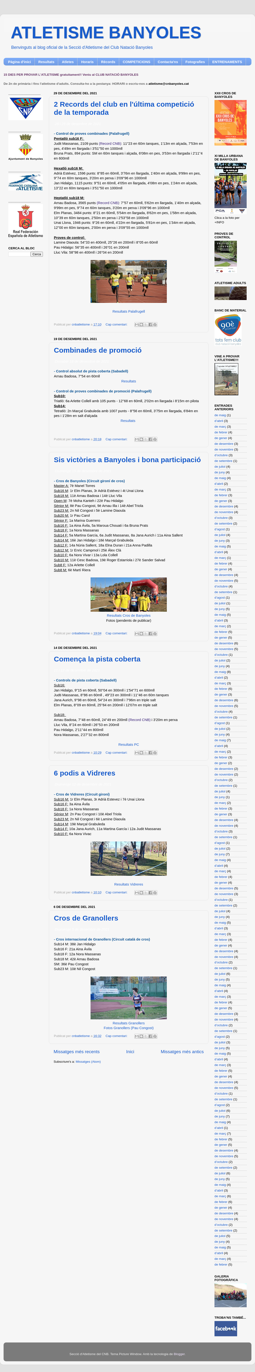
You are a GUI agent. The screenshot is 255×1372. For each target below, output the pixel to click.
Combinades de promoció (98, 350)
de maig (220, 415)
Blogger (179, 1354)
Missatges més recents (77, 1051)
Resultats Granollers (129, 1023)
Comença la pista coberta (97, 659)
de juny (219, 472)
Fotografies (195, 62)
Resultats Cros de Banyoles (128, 615)
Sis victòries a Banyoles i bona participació (127, 460)
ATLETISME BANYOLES (106, 32)
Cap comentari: (117, 324)
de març (220, 426)
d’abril (218, 421)
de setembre (223, 461)
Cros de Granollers (86, 918)
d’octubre (221, 455)
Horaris (87, 62)
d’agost (219, 529)
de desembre (223, 444)
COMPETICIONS (136, 62)
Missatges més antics (182, 1051)
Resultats (46, 62)
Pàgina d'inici (19, 62)
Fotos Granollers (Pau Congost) (129, 1028)
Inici (130, 1051)
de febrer (220, 432)
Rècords (108, 62)
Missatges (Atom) (88, 1061)
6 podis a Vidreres (84, 773)
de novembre (223, 449)
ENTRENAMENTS (227, 62)
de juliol (219, 466)
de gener (220, 438)
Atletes (68, 62)
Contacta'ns (168, 62)
